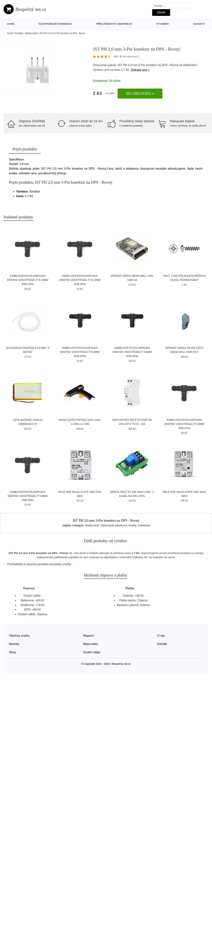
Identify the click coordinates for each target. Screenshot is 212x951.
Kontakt (162, 643)
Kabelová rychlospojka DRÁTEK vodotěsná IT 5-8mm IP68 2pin (80, 352)
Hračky (132, 525)
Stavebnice (143, 525)
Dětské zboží (31, 33)
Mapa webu (90, 643)
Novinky (14, 643)
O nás (161, 635)
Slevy (12, 652)
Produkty (19, 33)
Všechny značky (19, 635)
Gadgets (199, 24)
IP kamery (162, 24)
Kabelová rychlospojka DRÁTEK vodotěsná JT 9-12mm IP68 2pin (27, 280)
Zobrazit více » (140, 69)
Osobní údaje (91, 652)
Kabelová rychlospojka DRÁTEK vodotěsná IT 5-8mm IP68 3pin (132, 352)
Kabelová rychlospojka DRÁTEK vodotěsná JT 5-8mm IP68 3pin (27, 496)
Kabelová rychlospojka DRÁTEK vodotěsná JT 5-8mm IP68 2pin (184, 424)
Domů (10, 24)
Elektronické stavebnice (55, 24)
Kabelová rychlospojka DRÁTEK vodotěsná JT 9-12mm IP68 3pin (79, 280)
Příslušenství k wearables (114, 24)
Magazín (88, 635)
